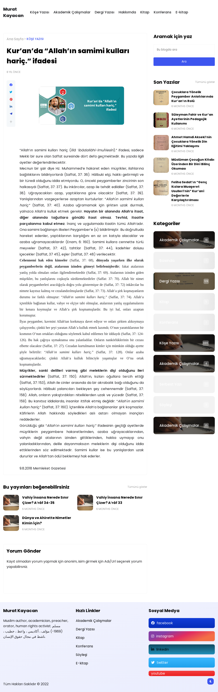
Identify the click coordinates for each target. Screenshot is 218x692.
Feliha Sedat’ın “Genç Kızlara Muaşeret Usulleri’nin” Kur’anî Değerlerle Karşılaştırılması (189, 191)
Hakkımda (127, 12)
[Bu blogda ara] (184, 49)
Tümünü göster (137, 487)
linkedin (162, 649)
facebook (165, 623)
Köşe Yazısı (39, 12)
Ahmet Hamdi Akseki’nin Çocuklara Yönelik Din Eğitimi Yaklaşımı (191, 141)
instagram (165, 636)
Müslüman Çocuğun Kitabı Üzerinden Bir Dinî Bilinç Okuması (192, 164)
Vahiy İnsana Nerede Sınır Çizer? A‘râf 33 (119, 500)
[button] (11, 122)
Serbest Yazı (170, 384)
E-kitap (182, 12)
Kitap (144, 12)
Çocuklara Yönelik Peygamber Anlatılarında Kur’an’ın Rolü (192, 96)
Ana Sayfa (15, 39)
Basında (167, 260)
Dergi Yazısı (104, 12)
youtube (158, 673)
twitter (162, 662)
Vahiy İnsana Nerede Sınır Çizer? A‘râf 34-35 (45, 500)
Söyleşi (165, 404)
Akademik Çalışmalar (71, 12)
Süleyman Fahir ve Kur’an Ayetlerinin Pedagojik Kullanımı (192, 119)
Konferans (162, 12)
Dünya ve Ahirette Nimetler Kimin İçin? (46, 520)
